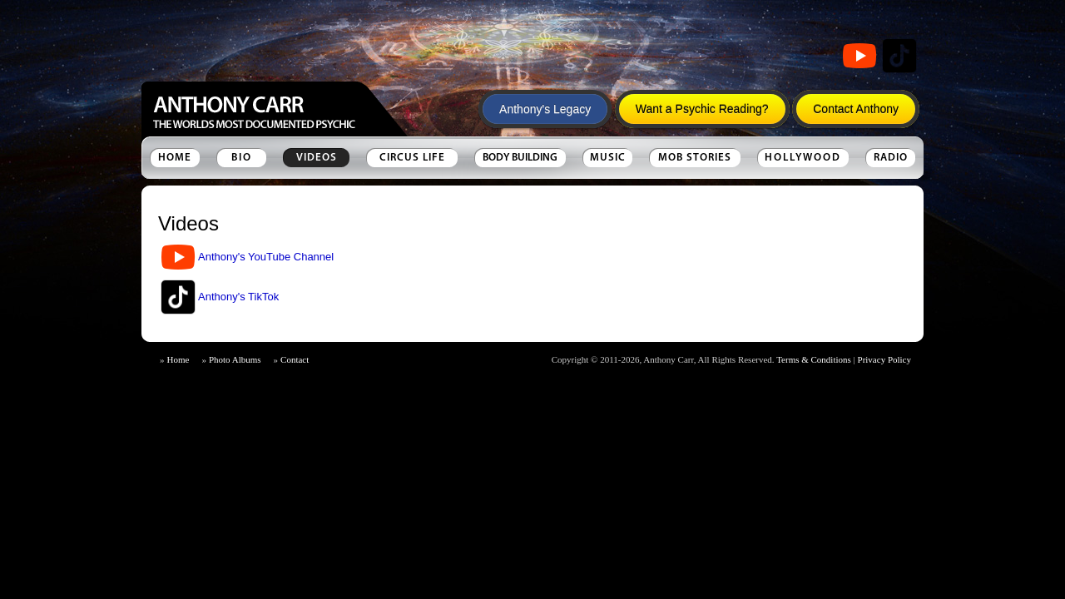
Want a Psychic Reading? (702, 109)
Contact (294, 359)
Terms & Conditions (813, 359)
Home (174, 157)
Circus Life (412, 157)
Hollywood (803, 157)
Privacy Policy (884, 359)
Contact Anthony (856, 109)
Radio (891, 157)
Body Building (520, 157)
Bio (241, 157)
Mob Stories (694, 157)
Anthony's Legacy (545, 109)
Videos (316, 157)
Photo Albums (235, 359)
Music (608, 157)
